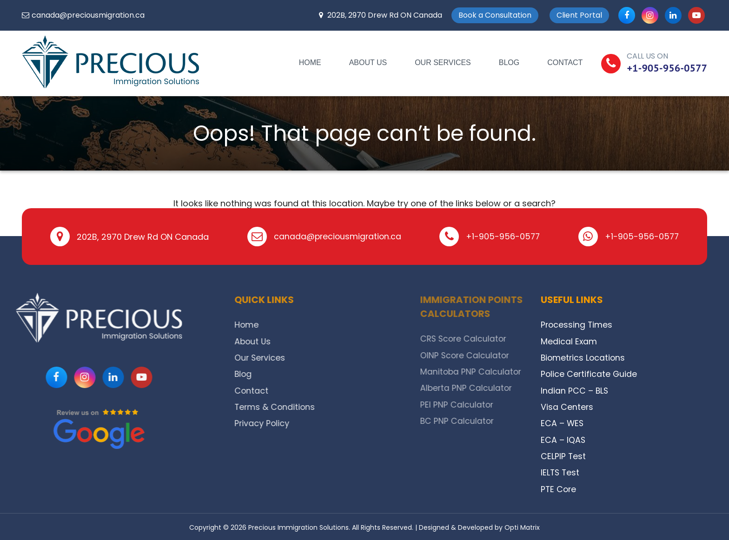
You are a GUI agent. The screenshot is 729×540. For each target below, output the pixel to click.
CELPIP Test (563, 455)
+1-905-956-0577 (667, 67)
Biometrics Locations (584, 357)
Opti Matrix (522, 525)
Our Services (443, 62)
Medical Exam (569, 341)
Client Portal (579, 15)
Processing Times (577, 324)
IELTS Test (561, 471)
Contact (565, 62)
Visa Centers (567, 406)
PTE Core (559, 487)
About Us (368, 62)
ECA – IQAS (563, 438)
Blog (509, 62)
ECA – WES (562, 422)
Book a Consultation (494, 15)
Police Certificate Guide (589, 373)
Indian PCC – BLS (575, 389)
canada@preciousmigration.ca (88, 15)
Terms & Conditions (313, 406)
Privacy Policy (299, 422)
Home (310, 62)
